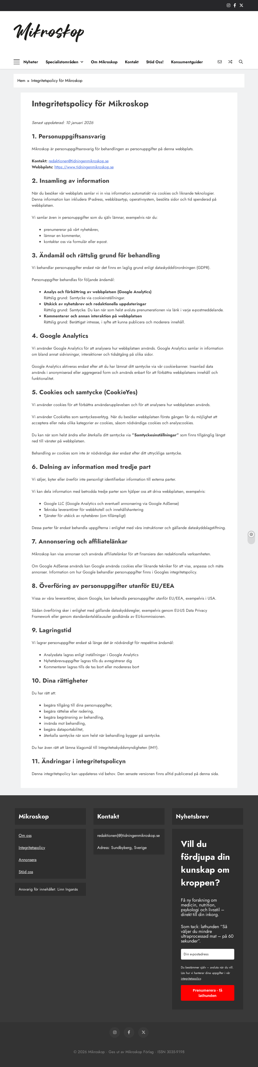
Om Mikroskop (104, 62)
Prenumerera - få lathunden (207, 993)
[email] (207, 954)
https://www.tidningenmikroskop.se (84, 167)
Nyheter (30, 62)
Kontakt (132, 62)
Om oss (25, 835)
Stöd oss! (155, 62)
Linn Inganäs (67, 889)
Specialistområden (62, 62)
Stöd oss (26, 872)
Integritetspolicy (32, 847)
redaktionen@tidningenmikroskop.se (79, 161)
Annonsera (28, 860)
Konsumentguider (187, 62)
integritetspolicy (191, 978)
